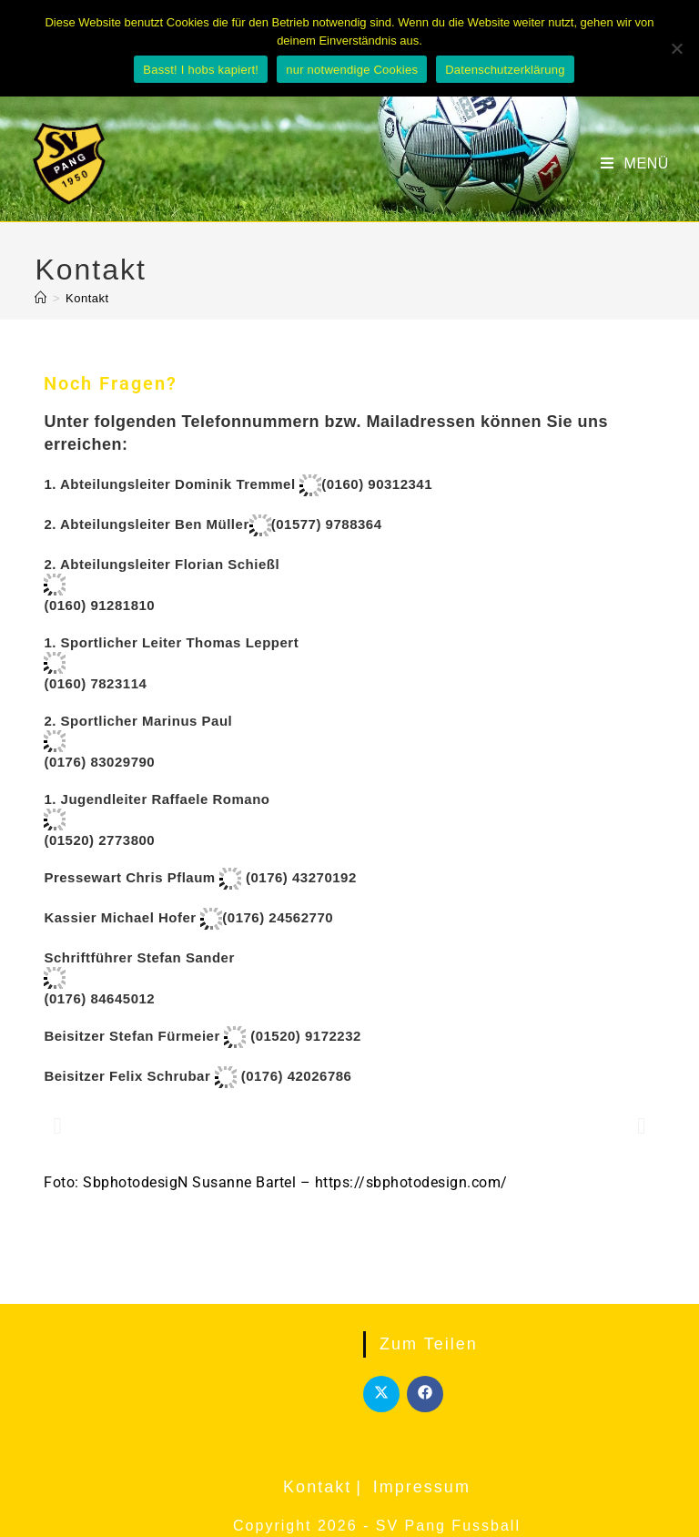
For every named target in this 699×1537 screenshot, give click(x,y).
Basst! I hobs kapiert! (200, 69)
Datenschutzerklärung (504, 69)
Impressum (422, 1487)
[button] (57, 1125)
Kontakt (87, 298)
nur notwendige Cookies (352, 69)
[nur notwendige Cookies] (676, 48)
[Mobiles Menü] (635, 163)
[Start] (41, 298)
